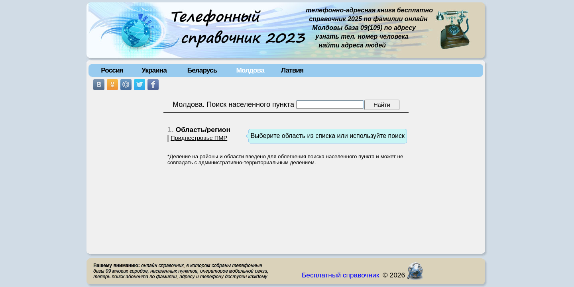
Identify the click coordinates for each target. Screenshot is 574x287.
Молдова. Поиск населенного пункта (233, 104)
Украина (154, 70)
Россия (112, 70)
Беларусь (202, 70)
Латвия (292, 70)
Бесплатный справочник (340, 275)
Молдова (250, 70)
